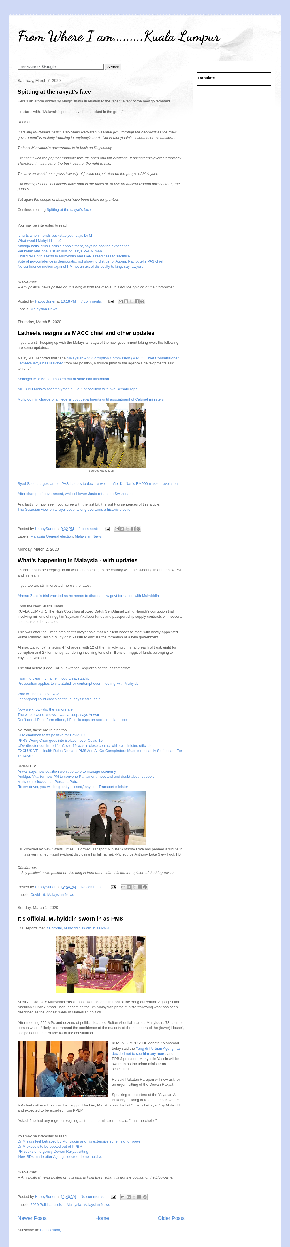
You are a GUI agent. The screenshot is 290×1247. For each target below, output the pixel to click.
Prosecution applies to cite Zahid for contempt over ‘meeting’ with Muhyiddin (79, 683)
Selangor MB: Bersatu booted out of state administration (63, 379)
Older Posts (171, 1218)
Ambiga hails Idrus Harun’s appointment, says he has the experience (74, 246)
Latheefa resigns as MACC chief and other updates (86, 333)
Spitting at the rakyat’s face (54, 92)
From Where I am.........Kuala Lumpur (119, 36)
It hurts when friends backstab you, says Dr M (55, 235)
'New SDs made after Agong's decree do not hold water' (63, 1156)
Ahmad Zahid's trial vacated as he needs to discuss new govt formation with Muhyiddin (88, 596)
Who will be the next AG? (38, 694)
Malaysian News (44, 309)
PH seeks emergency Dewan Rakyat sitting (53, 1151)
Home (102, 1218)
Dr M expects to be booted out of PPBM (50, 1146)
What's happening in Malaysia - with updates (78, 560)
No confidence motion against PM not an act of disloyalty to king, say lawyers (80, 266)
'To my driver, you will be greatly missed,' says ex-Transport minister (73, 787)
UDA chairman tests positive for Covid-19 (51, 735)
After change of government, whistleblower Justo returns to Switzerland (76, 494)
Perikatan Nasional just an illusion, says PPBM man (60, 251)
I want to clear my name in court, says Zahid (53, 678)
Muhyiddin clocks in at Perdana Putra (48, 781)
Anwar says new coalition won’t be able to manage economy (67, 771)
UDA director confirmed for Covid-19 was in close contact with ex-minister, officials (84, 745)
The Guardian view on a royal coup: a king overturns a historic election (75, 509)
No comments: (93, 887)
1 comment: (89, 529)
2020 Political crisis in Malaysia (56, 1204)
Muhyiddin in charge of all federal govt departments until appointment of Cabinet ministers (91, 399)
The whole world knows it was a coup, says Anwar (58, 714)
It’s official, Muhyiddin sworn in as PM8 (70, 918)
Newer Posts (32, 1218)
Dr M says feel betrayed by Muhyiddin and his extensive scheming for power (80, 1141)
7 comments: (92, 301)
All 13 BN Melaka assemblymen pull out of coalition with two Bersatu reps (77, 389)
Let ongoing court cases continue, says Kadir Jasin (59, 699)
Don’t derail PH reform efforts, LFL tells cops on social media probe (72, 720)
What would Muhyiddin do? (40, 240)
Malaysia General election (52, 536)
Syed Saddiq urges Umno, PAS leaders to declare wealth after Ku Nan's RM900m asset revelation (98, 483)
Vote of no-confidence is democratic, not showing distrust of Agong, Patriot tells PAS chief (90, 261)
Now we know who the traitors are (45, 709)
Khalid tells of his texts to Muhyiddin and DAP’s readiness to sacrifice (74, 256)
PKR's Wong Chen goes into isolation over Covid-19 (60, 740)
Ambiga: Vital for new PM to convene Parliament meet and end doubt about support (86, 776)
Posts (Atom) (50, 1230)
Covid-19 (38, 894)
